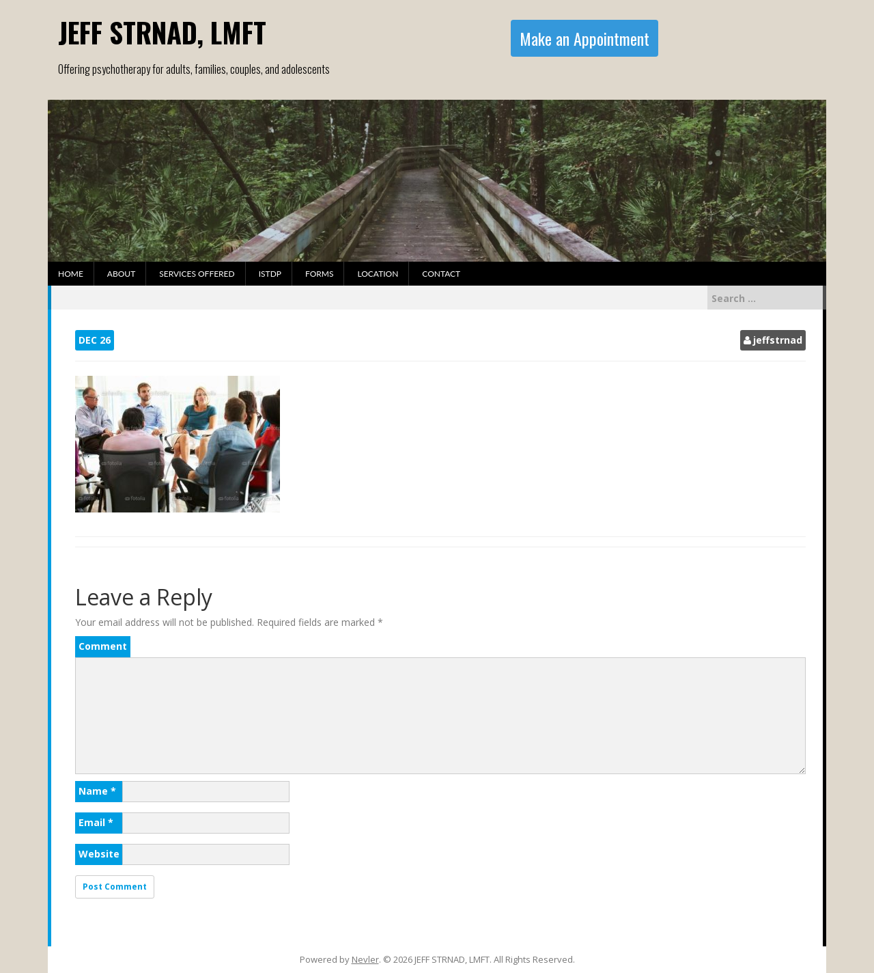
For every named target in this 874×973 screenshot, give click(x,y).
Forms (319, 274)
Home (70, 274)
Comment (103, 646)
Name (97, 790)
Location (377, 274)
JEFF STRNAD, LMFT (162, 32)
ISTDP (270, 274)
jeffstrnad (777, 339)
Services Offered (196, 274)
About (121, 274)
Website (99, 853)
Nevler (365, 959)
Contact (441, 274)
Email (96, 822)
